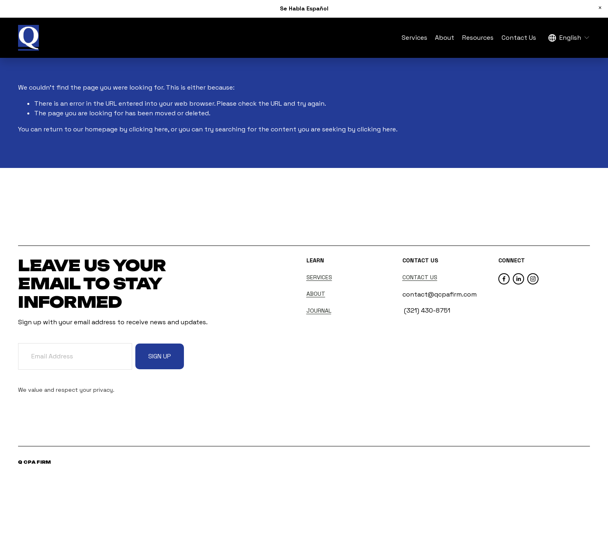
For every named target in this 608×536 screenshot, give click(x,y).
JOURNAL (318, 310)
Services (414, 37)
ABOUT (315, 293)
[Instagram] (533, 278)
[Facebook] (504, 278)
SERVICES (319, 277)
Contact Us (519, 37)
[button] (600, 8)
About (444, 37)
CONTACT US (419, 277)
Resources (478, 37)
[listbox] (569, 38)
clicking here (148, 129)
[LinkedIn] (518, 278)
